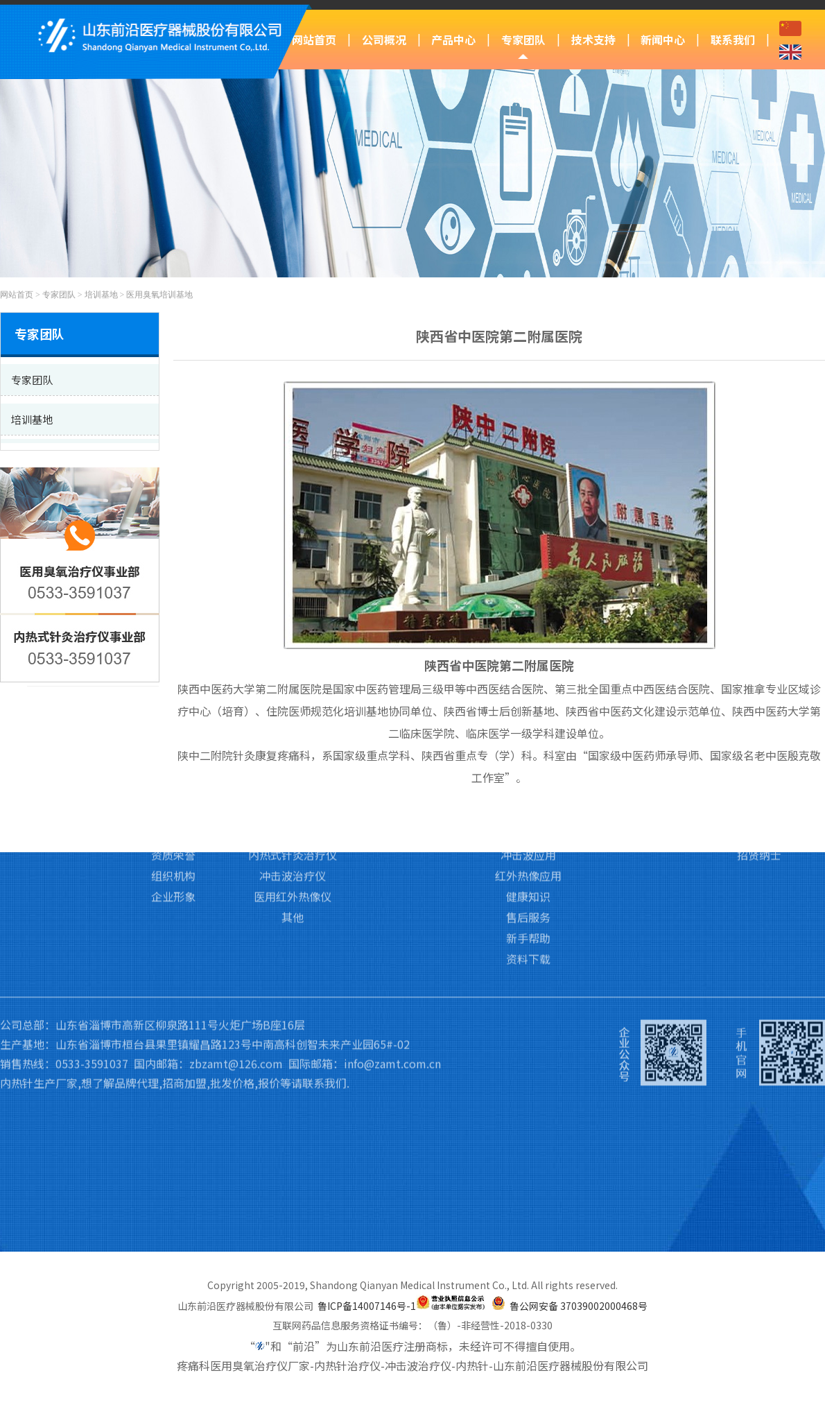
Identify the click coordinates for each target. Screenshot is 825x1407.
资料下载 (528, 889)
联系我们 (733, 39)
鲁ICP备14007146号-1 (367, 1306)
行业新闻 (643, 765)
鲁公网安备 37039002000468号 (579, 1306)
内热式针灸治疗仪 (292, 785)
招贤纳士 (759, 785)
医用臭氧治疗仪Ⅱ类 (292, 765)
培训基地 (101, 295)
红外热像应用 (528, 806)
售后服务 (528, 848)
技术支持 (593, 39)
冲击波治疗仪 (292, 806)
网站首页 (314, 39)
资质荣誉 (173, 785)
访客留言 (759, 765)
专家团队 (523, 39)
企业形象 (173, 827)
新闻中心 (663, 39)
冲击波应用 (528, 785)
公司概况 (384, 39)
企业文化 (173, 765)
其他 (292, 848)
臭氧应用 (528, 744)
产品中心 (453, 39)
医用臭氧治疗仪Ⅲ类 (293, 744)
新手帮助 (528, 869)
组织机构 (173, 806)
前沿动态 (643, 744)
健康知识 (528, 827)
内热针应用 (528, 765)
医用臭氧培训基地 (159, 295)
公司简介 (173, 744)
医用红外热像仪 (292, 827)
